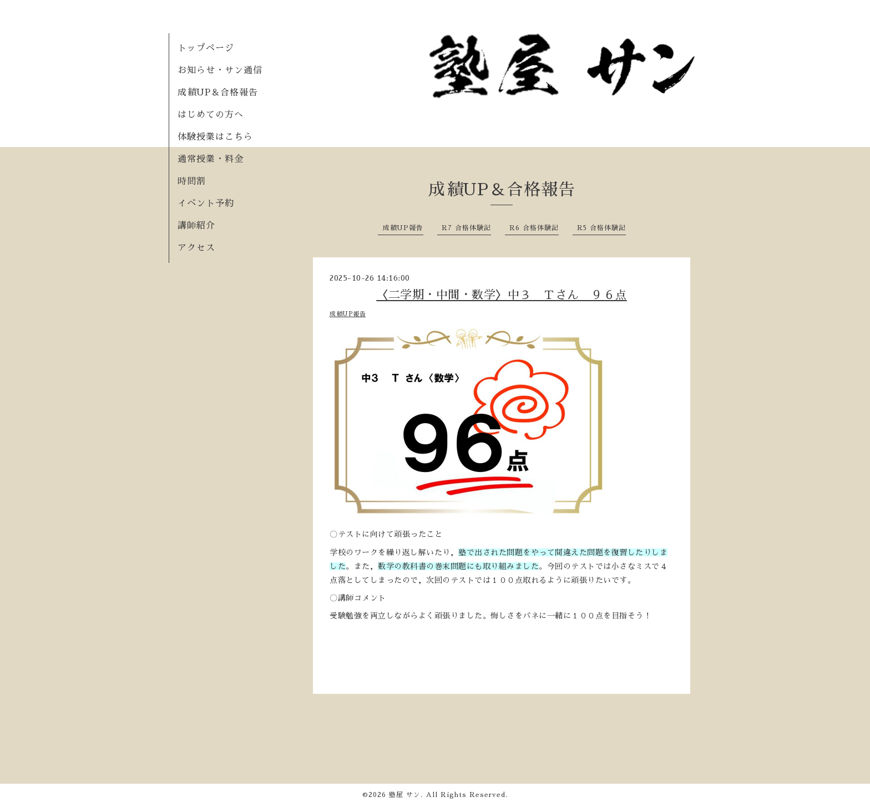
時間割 (192, 181)
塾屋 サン (405, 794)
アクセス (196, 247)
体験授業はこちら (215, 137)
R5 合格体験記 (601, 228)
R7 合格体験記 (466, 228)
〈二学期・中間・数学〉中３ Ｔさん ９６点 (501, 295)
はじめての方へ (211, 114)
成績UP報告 (402, 228)
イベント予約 (206, 203)
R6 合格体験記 (534, 228)
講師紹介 (196, 225)
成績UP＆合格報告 (218, 92)
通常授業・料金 (211, 159)
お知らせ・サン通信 (220, 70)
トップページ (206, 48)
